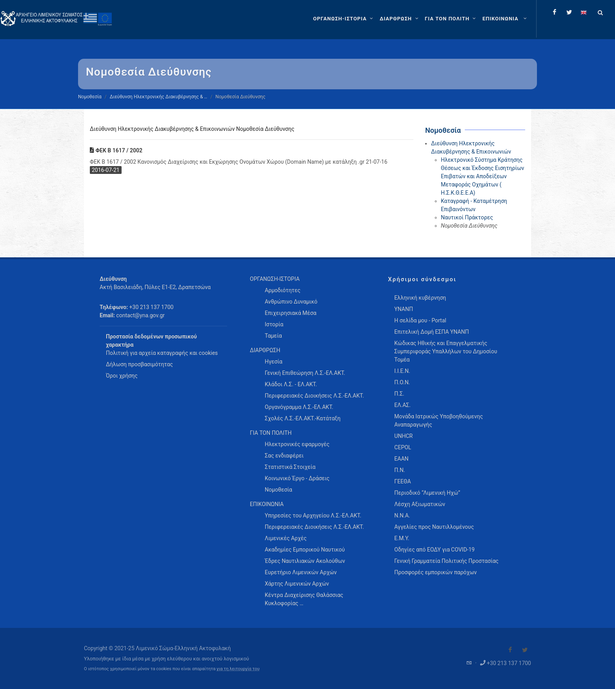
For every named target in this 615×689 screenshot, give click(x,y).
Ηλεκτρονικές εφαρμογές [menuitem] (297, 444)
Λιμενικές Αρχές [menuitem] (286, 538)
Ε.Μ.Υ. (401, 538)
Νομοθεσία (90, 96)
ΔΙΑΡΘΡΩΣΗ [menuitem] (265, 350)
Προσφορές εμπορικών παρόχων (435, 572)
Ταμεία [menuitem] (273, 336)
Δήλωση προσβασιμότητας (139, 364)
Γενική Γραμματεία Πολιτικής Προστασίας (446, 561)
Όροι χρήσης (122, 376)
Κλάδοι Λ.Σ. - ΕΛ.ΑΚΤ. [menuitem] (291, 384)
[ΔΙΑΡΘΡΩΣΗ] (400, 19)
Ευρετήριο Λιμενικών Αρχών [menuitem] (301, 572)
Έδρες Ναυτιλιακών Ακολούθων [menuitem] (305, 561)
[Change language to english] (583, 12)
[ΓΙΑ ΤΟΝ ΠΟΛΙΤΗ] (451, 19)
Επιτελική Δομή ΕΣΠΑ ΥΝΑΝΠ (431, 332)
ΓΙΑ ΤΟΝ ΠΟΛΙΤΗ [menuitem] (270, 433)
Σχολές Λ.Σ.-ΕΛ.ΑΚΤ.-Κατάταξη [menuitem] (302, 418)
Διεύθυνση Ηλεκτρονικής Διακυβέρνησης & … (158, 96)
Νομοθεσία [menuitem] (278, 489)
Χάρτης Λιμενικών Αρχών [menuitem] (297, 583)
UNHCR (403, 436)
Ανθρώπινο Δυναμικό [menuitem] (291, 301)
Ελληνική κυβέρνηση (420, 298)
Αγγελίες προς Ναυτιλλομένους (434, 527)
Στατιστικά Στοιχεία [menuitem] (290, 467)
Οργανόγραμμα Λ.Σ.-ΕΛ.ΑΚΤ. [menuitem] (299, 407)
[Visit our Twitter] (525, 650)
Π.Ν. (399, 470)
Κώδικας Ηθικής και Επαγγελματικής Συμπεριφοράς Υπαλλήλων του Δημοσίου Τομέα (445, 351)
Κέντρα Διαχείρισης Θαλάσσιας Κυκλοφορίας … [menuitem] (304, 599)
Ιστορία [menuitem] (274, 324)
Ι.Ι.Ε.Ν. (402, 371)
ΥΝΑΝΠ (403, 309)
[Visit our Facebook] (510, 650)
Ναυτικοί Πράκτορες (467, 217)
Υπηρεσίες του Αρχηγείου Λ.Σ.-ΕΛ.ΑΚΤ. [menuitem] (313, 515)
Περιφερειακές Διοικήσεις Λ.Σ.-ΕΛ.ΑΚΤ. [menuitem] (314, 395)
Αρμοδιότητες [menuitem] (282, 290)
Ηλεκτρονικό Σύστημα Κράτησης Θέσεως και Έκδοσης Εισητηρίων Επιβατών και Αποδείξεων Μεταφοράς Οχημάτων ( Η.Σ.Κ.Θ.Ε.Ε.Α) (482, 176)
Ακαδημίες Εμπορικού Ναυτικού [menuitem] (305, 549)
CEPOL (402, 447)
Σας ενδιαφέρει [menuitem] (284, 455)
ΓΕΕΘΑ (402, 481)
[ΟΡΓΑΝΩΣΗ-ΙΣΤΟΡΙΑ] (344, 19)
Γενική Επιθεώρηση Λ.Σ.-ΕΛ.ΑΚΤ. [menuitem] (305, 373)
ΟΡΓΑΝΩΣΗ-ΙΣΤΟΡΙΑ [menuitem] (275, 279)
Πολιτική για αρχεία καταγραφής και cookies (162, 353)
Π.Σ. (399, 394)
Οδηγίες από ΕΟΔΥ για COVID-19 (434, 549)
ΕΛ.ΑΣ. (402, 405)
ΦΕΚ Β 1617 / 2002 (116, 150)
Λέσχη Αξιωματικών (419, 504)
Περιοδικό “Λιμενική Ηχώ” (427, 493)
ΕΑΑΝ (401, 459)
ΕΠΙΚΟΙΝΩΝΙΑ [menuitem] (267, 504)
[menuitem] (505, 19)
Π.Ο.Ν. (402, 382)
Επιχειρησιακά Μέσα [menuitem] (291, 313)
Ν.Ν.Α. (402, 515)
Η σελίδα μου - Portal (420, 320)
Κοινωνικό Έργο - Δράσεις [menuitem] (297, 478)
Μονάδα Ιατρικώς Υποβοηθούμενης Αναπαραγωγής (438, 420)
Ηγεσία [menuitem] (273, 361)
